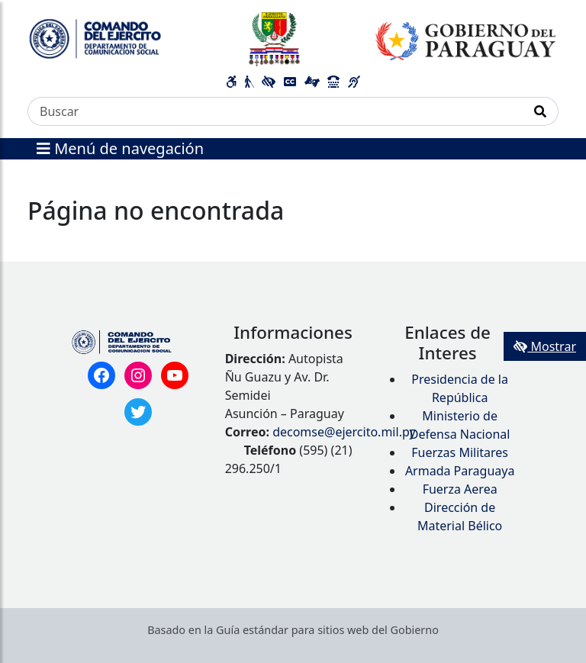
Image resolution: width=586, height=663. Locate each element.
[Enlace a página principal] (293, 38)
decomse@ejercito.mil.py (343, 431)
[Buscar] (275, 111)
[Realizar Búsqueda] (541, 111)
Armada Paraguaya (460, 470)
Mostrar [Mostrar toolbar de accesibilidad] (545, 346)
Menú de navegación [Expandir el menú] (120, 148)
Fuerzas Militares (459, 452)
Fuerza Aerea (460, 489)
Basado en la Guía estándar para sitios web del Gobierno (293, 630)
